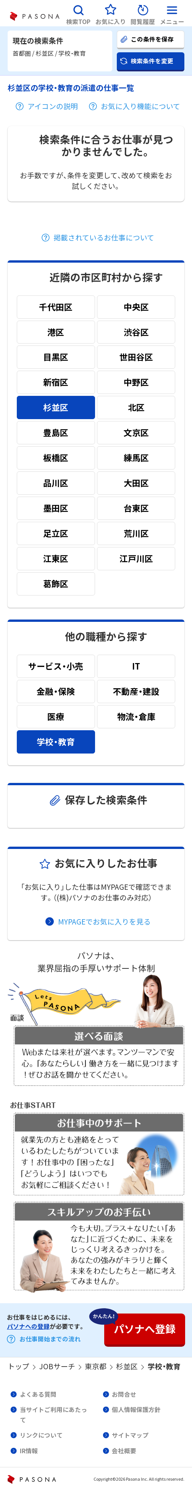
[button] (78, 13)
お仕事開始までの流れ (50, 1339)
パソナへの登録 (28, 1326)
